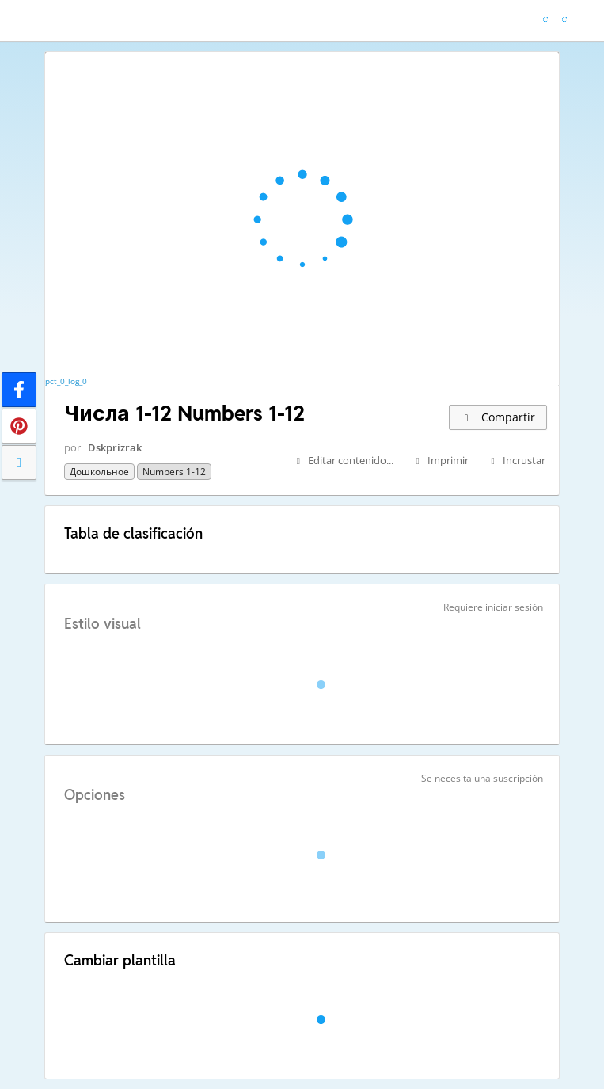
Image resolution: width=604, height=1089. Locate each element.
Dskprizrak (115, 447)
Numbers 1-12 (174, 471)
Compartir (498, 417)
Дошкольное (99, 471)
